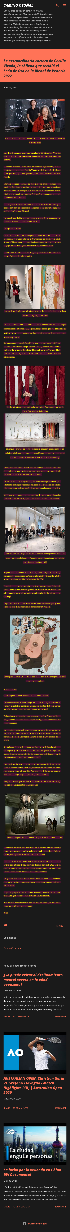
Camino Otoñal (18, 5)
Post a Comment (13, 948)
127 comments (21, 1016)
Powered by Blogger (35, 1223)
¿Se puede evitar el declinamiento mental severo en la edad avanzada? (33, 979)
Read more (60, 1016)
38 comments (20, 1108)
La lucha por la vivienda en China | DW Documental (34, 1172)
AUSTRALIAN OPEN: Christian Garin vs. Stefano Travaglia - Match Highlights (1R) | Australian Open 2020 (34, 1085)
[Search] (57, 5)
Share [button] (59, 925)
